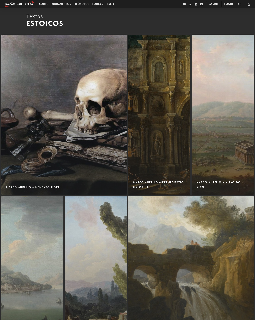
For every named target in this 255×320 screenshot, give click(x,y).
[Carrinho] (248, 4)
